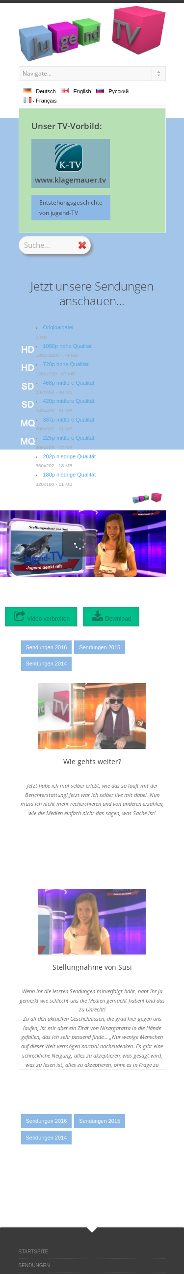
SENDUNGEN (34, 1265)
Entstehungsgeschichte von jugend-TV (71, 207)
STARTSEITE (34, 1251)
